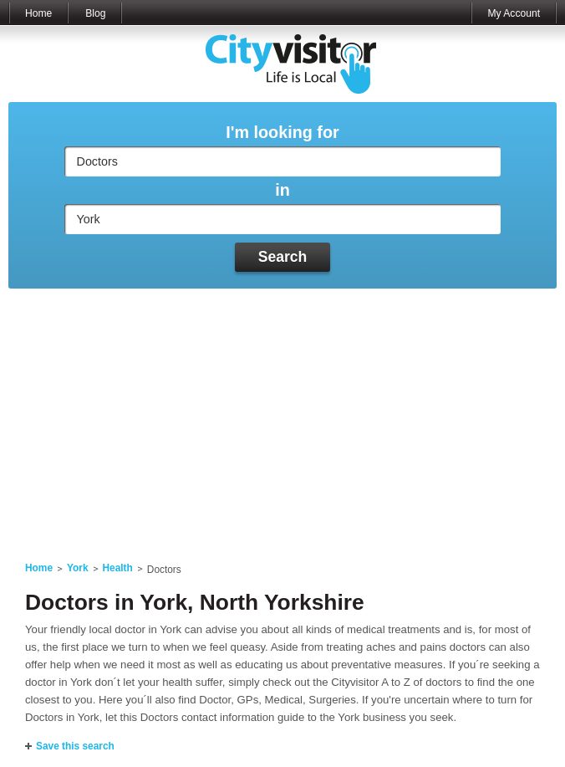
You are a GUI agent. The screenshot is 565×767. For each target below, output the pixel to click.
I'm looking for (282, 132)
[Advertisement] (282, 415)
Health (118, 568)
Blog (95, 13)
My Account (513, 13)
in (282, 190)
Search (283, 256)
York (78, 568)
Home (38, 13)
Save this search (75, 746)
